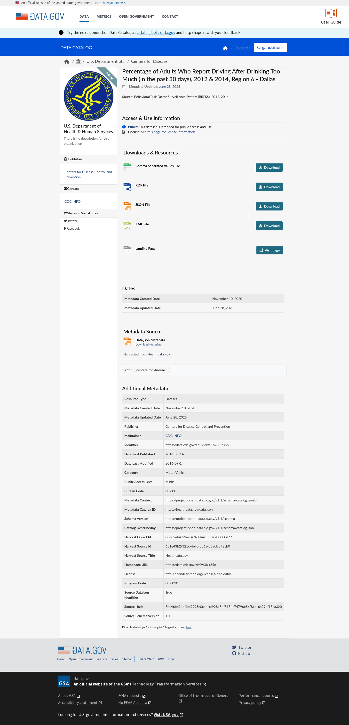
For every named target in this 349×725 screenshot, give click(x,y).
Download (269, 167)
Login (171, 659)
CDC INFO (72, 201)
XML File (142, 224)
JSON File (143, 204)
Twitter (70, 221)
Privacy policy (249, 702)
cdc (127, 370)
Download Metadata (148, 344)
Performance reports (256, 695)
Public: (133, 127)
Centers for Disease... (151, 61)
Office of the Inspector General (204, 695)
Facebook (72, 228)
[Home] (40, 16)
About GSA (67, 695)
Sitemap (127, 659)
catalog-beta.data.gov (156, 32)
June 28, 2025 (169, 86)
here (188, 627)
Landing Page (145, 248)
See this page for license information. (168, 132)
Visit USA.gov (166, 714)
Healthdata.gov (159, 354)
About (61, 659)
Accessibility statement (78, 702)
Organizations (270, 47)
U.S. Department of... (106, 61)
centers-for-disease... (151, 370)
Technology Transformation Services (166, 684)
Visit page (270, 250)
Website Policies (107, 659)
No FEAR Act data (132, 702)
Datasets (242, 47)
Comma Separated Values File (157, 166)
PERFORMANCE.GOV (150, 659)
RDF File (141, 185)
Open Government (81, 659)
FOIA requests (129, 695)
